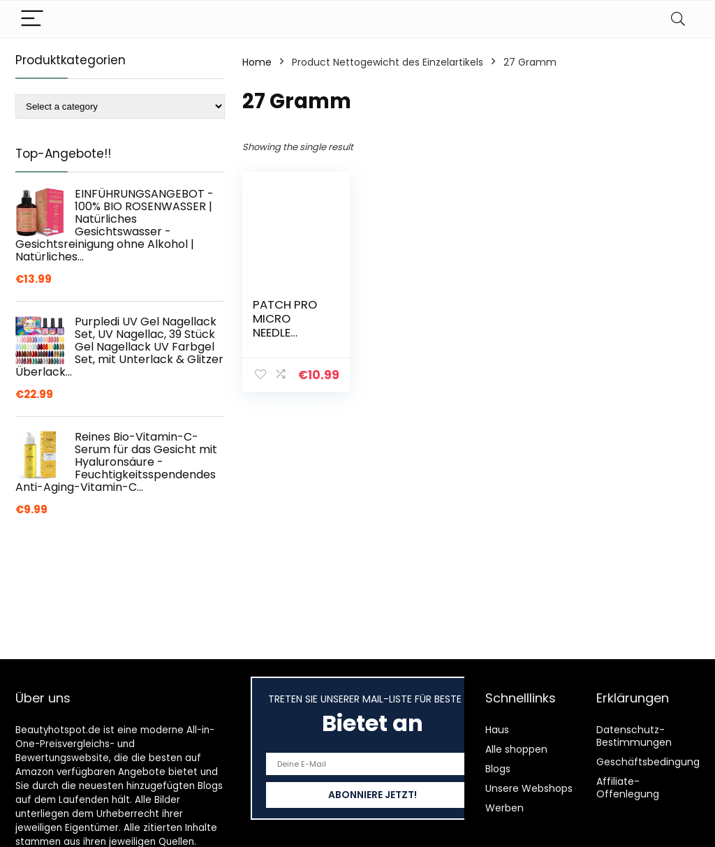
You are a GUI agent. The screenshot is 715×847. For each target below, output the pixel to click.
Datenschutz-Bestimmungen (634, 736)
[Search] (678, 19)
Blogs (497, 769)
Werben (504, 808)
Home (257, 62)
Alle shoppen (516, 749)
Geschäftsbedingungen (654, 762)
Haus (497, 730)
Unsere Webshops (529, 788)
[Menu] (32, 19)
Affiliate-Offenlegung (627, 787)
